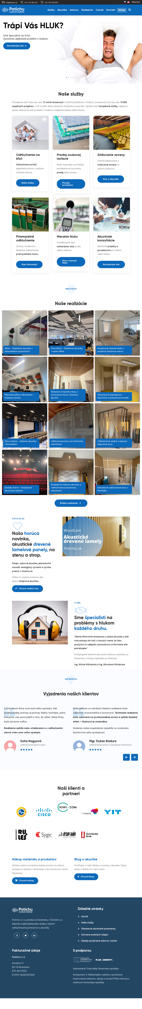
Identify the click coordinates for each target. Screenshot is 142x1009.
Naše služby (28, 183)
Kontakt (110, 10)
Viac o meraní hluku (69, 262)
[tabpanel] (71, 49)
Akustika (62, 10)
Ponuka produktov (67, 184)
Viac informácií (29, 265)
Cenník (100, 10)
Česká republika (125, 2)
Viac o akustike (111, 179)
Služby (51, 10)
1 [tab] (66, 77)
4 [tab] (73, 77)
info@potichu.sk (11, 2)
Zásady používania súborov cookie (99, 940)
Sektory (74, 10)
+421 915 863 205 (31, 2)
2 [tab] (68, 77)
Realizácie (87, 10)
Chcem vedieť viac (27, 588)
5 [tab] (75, 77)
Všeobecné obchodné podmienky (98, 928)
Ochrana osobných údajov (94, 934)
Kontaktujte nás (16, 46)
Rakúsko (128, 2)
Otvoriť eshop (24, 880)
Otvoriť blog (85, 876)
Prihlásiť (136, 2)
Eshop (121, 10)
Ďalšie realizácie (70, 503)
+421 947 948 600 (51, 2)
